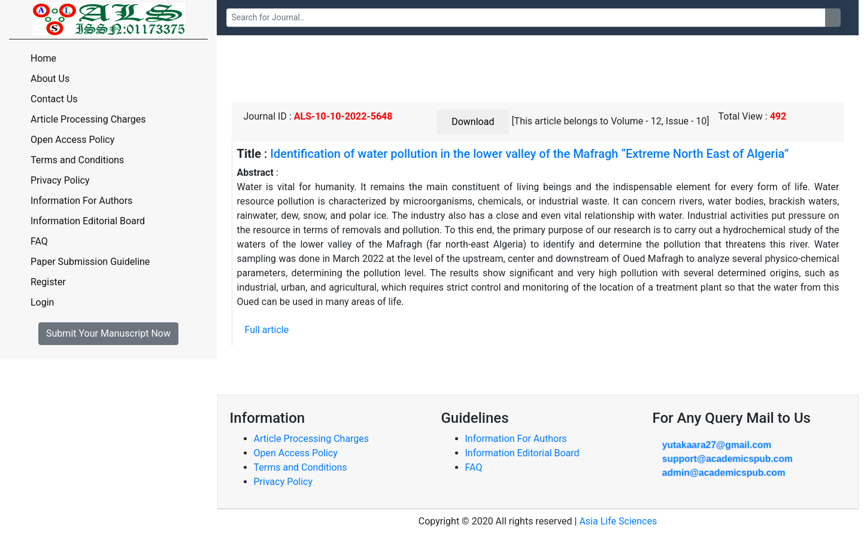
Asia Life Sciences (618, 521)
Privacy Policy (60, 180)
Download (472, 121)
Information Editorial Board (88, 221)
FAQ (39, 241)
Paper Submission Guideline (90, 261)
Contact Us (54, 99)
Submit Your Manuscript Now (108, 333)
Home (43, 58)
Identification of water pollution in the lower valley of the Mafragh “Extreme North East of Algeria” (529, 154)
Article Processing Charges (88, 119)
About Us (50, 78)
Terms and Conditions (77, 160)
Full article (267, 329)
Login (42, 302)
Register (48, 282)
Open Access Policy (72, 139)
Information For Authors (81, 200)
